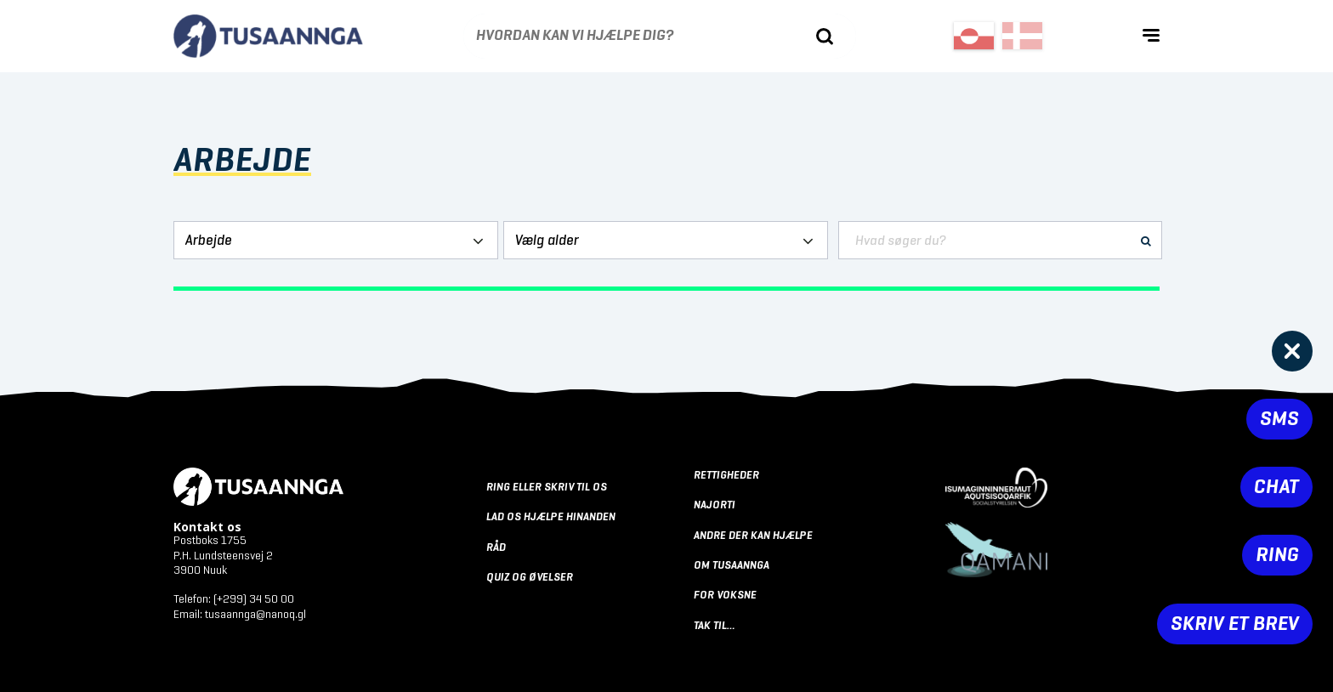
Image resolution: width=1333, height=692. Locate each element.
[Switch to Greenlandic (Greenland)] (974, 35)
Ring (1277, 555)
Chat (1276, 487)
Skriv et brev (1235, 624)
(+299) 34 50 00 (253, 599)
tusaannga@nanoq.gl (255, 615)
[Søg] (824, 37)
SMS (1279, 419)
